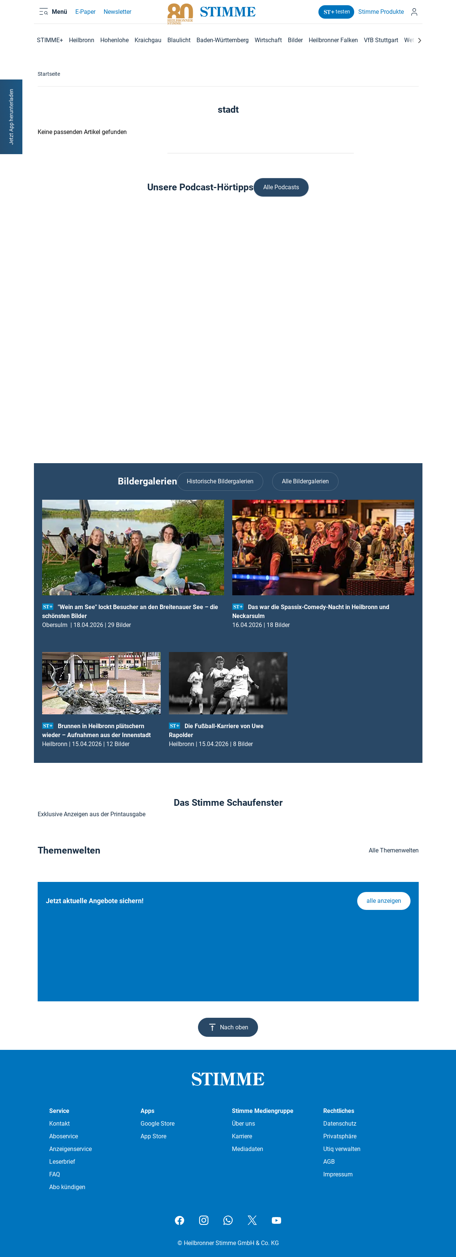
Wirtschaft (268, 40)
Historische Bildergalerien (220, 481)
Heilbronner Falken (333, 40)
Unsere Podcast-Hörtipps (200, 187)
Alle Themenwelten (394, 850)
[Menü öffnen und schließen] (58, 16)
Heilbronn (81, 40)
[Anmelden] (412, 16)
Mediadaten (247, 1148)
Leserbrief (62, 1161)
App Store (153, 1136)
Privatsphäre (339, 1136)
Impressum (338, 1174)
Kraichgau (148, 40)
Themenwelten (69, 850)
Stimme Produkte (376, 15)
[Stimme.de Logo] (228, 15)
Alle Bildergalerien (305, 481)
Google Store (157, 1123)
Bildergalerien (147, 481)
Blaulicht (179, 40)
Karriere (242, 1136)
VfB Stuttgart (381, 40)
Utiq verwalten (342, 1148)
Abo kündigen (67, 1187)
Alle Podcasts (281, 187)
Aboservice (63, 1136)
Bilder (295, 40)
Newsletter (116, 15)
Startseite (49, 74)
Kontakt (59, 1123)
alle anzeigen (384, 900)
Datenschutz (339, 1123)
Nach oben (228, 1027)
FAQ (54, 1174)
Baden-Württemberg (222, 40)
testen (331, 16)
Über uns (243, 1123)
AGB (329, 1161)
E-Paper (84, 15)
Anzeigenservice (70, 1148)
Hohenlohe (114, 40)
